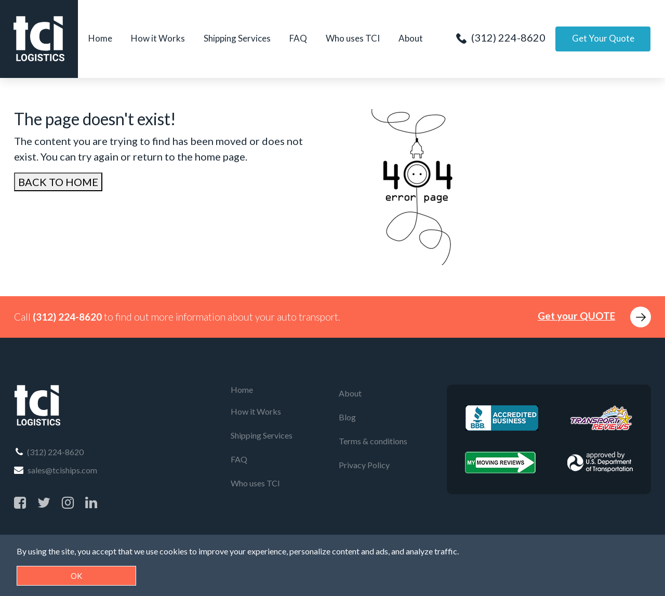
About (410, 38)
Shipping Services (237, 38)
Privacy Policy (364, 465)
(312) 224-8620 (500, 37)
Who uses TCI (353, 38)
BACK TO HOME (58, 182)
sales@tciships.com (55, 470)
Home (100, 38)
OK (76, 575)
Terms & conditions (373, 441)
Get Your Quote (602, 38)
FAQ (298, 38)
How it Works (158, 38)
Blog (347, 417)
